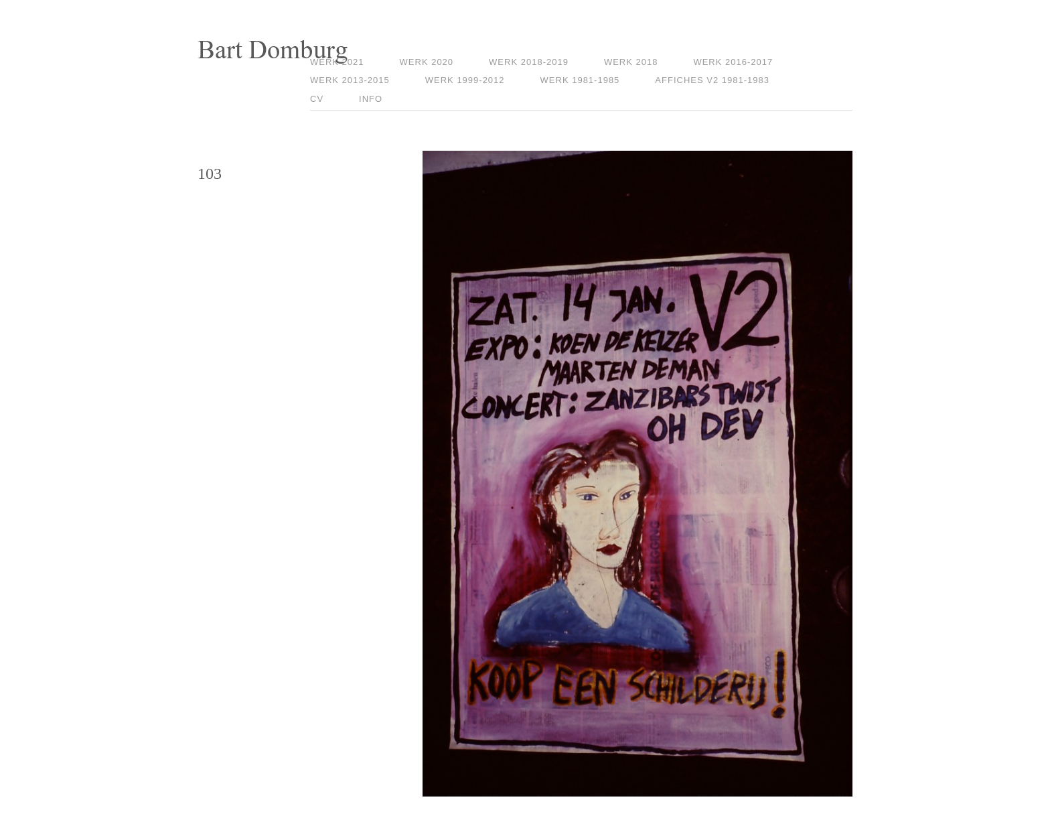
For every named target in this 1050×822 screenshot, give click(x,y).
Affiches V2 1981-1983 (712, 80)
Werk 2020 (427, 62)
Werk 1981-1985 (580, 80)
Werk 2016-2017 (733, 62)
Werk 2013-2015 (350, 80)
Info (370, 99)
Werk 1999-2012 (465, 80)
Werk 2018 (631, 62)
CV (316, 99)
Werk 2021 (337, 62)
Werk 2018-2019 (529, 62)
